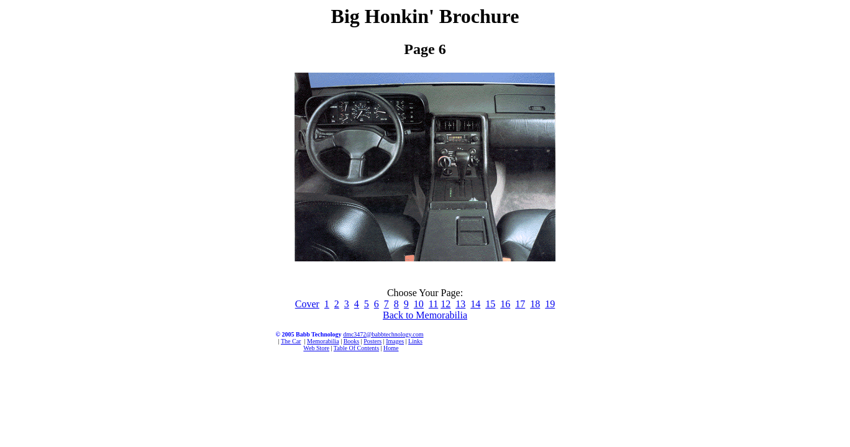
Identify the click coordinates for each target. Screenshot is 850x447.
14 (475, 304)
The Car (291, 341)
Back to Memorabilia (425, 315)
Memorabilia (323, 341)
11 (433, 304)
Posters (372, 341)
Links (415, 341)
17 (520, 304)
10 (419, 304)
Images (395, 341)
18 (535, 304)
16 (505, 304)
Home (390, 348)
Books (352, 341)
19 (550, 304)
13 (460, 304)
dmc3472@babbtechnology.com (383, 334)
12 (445, 304)
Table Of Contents (356, 348)
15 (490, 304)
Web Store (316, 348)
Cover (307, 304)
